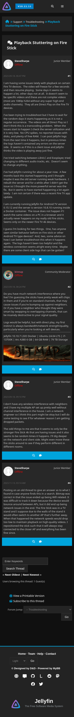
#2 (69, 286)
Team (31, 653)
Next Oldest (12, 574)
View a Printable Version (28, 596)
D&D (33, 668)
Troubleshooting (35, 21)
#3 (69, 396)
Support (17, 21)
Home (22, 653)
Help (40, 653)
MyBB (56, 668)
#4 (69, 482)
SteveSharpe (22, 61)
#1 (69, 75)
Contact (51, 653)
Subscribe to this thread (28, 601)
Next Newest (31, 574)
